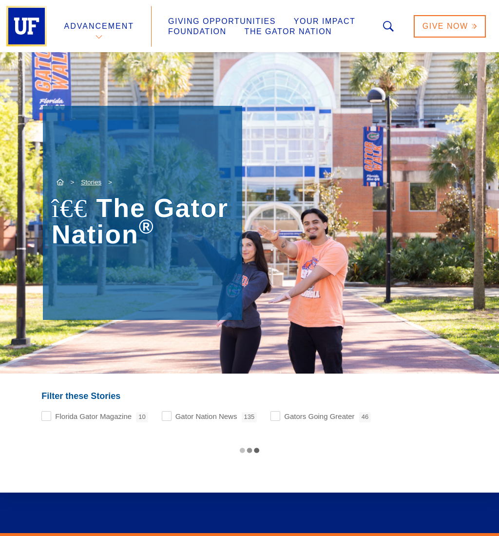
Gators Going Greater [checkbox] (327, 417)
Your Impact (324, 21)
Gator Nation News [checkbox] (216, 417)
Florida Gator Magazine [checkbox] (101, 417)
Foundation (197, 31)
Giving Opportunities (222, 21)
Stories (91, 182)
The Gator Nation (288, 31)
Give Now (449, 26)
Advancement (99, 26)
